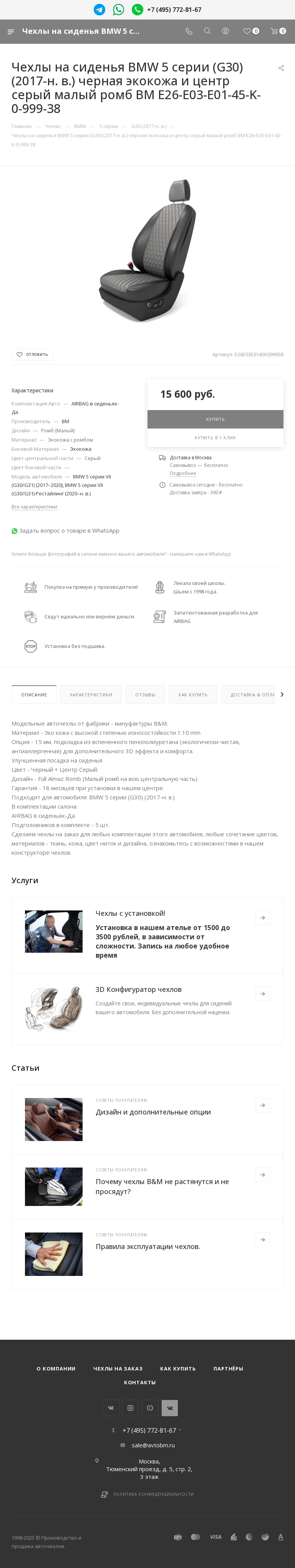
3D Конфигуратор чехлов (139, 989)
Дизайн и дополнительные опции (153, 1111)
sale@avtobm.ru (153, 1445)
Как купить (193, 695)
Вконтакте (111, 1408)
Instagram (130, 1408)
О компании (56, 1368)
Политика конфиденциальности (153, 1494)
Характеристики (91, 695)
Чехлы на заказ (118, 1368)
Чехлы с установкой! (130, 913)
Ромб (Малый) (58, 430)
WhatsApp (169, 1408)
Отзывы (145, 695)
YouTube (150, 1408)
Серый (93, 458)
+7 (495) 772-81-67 (174, 9)
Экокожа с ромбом (70, 439)
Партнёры (228, 1368)
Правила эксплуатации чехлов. (148, 1246)
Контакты (140, 1382)
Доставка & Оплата (256, 695)
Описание (34, 695)
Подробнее (183, 473)
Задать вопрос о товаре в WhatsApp (69, 530)
